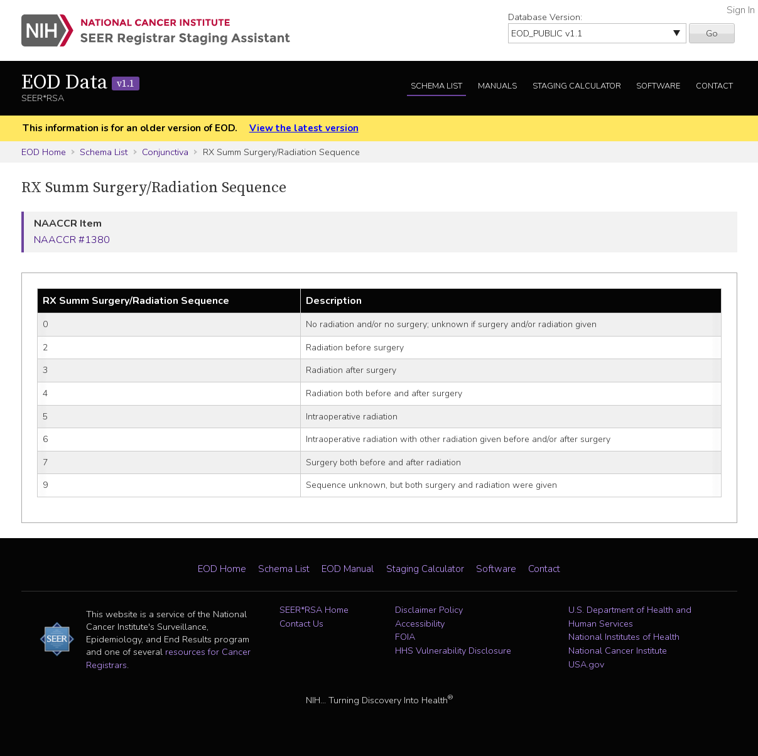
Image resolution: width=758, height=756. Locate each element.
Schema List (436, 86)
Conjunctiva (165, 152)
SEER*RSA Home (314, 609)
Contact (714, 86)
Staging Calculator (577, 86)
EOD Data (80, 82)
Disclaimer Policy (429, 609)
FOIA (405, 636)
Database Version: (545, 17)
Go (712, 33)
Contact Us (301, 623)
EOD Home (43, 152)
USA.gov (586, 664)
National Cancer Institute (617, 650)
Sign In (741, 10)
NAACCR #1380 (72, 240)
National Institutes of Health (623, 636)
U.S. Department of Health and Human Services (629, 616)
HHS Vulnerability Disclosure (453, 650)
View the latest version (304, 128)
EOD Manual (348, 569)
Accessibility (420, 623)
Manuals (497, 86)
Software (658, 86)
